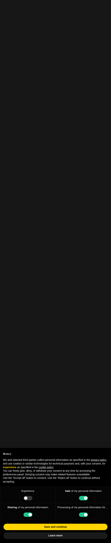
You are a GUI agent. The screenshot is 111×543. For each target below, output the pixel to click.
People (12, 27)
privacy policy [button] (98, 459)
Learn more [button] (55, 535)
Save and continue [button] (55, 526)
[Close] (104, 6)
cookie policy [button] (46, 467)
